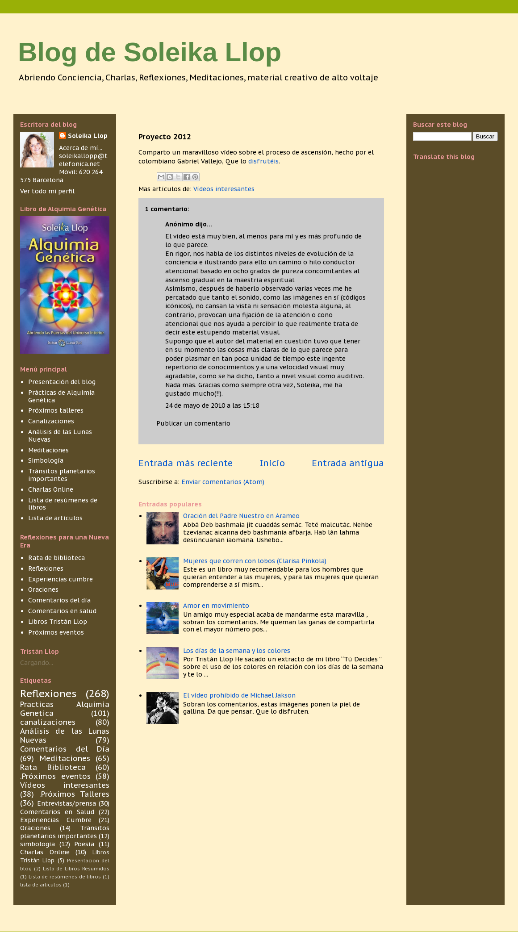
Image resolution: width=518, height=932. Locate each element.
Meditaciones (48, 450)
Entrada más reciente (185, 462)
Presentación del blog (62, 382)
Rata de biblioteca (56, 558)
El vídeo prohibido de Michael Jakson (239, 695)
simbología (37, 844)
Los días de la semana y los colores (236, 651)
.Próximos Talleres (74, 794)
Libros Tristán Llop (57, 622)
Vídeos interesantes (224, 189)
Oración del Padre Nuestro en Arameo (241, 516)
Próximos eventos (56, 632)
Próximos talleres (56, 410)
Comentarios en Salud (57, 812)
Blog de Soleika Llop (149, 52)
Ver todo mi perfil (47, 191)
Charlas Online (50, 489)
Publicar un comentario (193, 423)
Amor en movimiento (216, 606)
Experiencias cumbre (60, 579)
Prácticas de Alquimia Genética (61, 396)
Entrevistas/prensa (66, 803)
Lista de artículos (55, 518)
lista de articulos (41, 885)
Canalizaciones (51, 421)
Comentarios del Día (64, 749)
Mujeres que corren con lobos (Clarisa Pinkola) (254, 561)
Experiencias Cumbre (56, 820)
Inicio (272, 462)
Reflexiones (45, 568)
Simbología (45, 460)
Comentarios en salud (62, 611)
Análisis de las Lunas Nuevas (60, 435)
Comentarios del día (59, 600)
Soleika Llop (88, 136)
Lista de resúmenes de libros (62, 504)
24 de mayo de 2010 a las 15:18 (212, 405)
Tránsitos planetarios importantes (61, 475)
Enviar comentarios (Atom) (222, 482)
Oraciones (43, 589)
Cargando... (36, 663)
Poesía (84, 844)
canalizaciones (47, 722)
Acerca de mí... (80, 148)
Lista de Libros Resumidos (76, 868)
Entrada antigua (348, 462)
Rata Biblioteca (53, 767)
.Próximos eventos (55, 776)
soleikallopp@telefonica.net (83, 160)
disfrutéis (263, 161)
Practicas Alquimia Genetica (64, 708)
